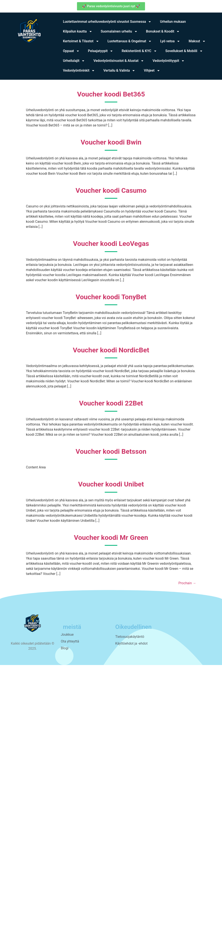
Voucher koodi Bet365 (111, 94)
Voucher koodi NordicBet (111, 350)
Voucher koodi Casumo (111, 190)
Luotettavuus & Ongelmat (130, 41)
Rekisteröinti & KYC (139, 51)
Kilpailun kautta (77, 31)
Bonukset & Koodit (163, 31)
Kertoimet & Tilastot (81, 41)
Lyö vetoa (170, 41)
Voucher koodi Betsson (111, 451)
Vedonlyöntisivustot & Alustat (118, 61)
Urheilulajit (74, 61)
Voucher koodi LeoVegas (111, 244)
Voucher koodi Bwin (111, 142)
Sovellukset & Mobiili (184, 51)
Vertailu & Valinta (119, 70)
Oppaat (71, 51)
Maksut (197, 41)
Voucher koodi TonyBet (111, 297)
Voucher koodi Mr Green (111, 537)
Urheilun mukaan (173, 22)
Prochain (187, 583)
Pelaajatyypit (100, 51)
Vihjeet (152, 70)
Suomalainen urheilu (119, 31)
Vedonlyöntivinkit (79, 70)
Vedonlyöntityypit (168, 61)
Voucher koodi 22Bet (111, 403)
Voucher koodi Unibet (111, 484)
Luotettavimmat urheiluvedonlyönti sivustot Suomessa (107, 22)
